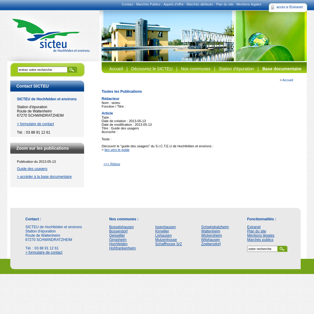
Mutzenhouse (166, 240)
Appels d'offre (173, 4)
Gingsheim (117, 240)
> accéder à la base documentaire (44, 177)
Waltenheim (210, 231)
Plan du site (224, 4)
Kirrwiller (162, 231)
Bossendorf (118, 231)
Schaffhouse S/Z (168, 244)
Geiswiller (117, 235)
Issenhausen (165, 227)
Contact (127, 4)
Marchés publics (260, 240)
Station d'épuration (236, 68)
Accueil (116, 68)
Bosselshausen (121, 227)
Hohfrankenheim (122, 248)
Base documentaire (281, 68)
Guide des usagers (32, 169)
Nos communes (195, 68)
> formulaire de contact (35, 124)
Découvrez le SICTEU (152, 68)
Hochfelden (118, 244)
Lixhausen (163, 235)
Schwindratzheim (215, 227)
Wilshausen (210, 240)
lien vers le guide (116, 150)
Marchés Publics (148, 4)
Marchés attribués (200, 4)
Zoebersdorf (211, 244)
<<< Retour (111, 164)
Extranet (254, 227)
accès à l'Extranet (289, 7)
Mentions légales (248, 4)
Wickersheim (211, 235)
